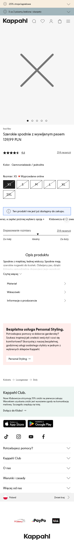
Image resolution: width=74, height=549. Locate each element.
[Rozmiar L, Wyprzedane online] (50, 184)
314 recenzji (64, 230)
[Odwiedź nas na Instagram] (18, 437)
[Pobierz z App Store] (14, 423)
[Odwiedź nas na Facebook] (43, 437)
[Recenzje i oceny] (37, 152)
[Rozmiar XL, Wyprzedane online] (63, 184)
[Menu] (68, 21)
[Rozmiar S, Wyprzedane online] (23, 184)
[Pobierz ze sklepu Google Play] (40, 423)
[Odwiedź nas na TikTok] (6, 437)
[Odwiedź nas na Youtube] (31, 437)
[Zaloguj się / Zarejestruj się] (51, 21)
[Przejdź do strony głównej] (15, 21)
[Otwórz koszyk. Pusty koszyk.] (59, 21)
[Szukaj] (34, 21)
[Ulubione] (42, 21)
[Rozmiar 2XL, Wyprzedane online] (9, 194)
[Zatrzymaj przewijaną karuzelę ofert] (66, 219)
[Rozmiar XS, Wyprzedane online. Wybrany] (9, 184)
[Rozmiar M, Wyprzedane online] (36, 184)
